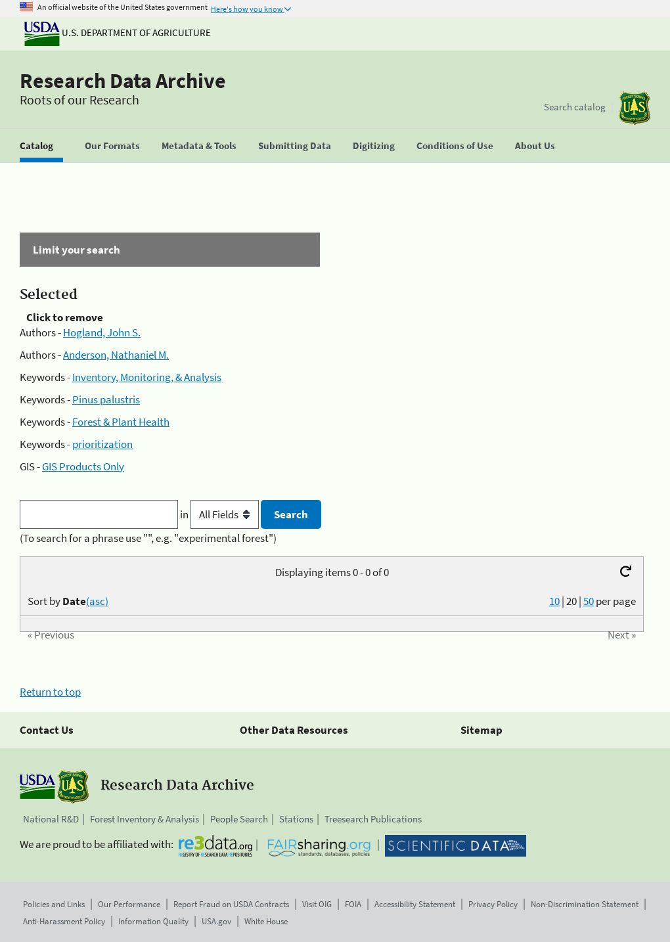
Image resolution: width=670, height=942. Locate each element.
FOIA (353, 904)
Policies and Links (54, 904)
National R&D (51, 819)
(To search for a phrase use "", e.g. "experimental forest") (148, 538)
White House (266, 921)
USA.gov (216, 921)
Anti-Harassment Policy (64, 921)
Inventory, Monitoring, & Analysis (146, 377)
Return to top (50, 691)
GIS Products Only (83, 466)
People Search (239, 819)
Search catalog (575, 107)
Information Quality (153, 921)
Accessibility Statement (414, 904)
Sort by (68, 601)
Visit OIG (317, 904)
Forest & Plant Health (120, 422)
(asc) (97, 601)
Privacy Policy (493, 904)
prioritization (102, 444)
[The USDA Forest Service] (634, 108)
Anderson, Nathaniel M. (116, 355)
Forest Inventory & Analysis (144, 819)
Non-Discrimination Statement (584, 904)
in (220, 514)
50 (588, 601)
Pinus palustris (106, 399)
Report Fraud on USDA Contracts (231, 904)
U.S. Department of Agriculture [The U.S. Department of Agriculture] (117, 32)
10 (554, 601)
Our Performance (129, 904)
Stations (296, 819)
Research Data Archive (123, 81)
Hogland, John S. (102, 332)
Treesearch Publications (373, 819)
